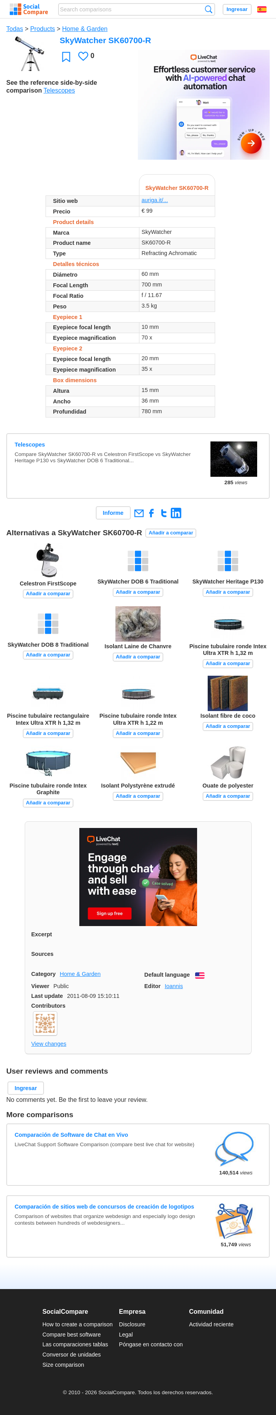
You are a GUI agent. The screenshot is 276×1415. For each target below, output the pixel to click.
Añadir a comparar (171, 533)
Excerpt (41, 934)
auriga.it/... (155, 200)
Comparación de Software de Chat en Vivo (71, 1135)
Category (43, 974)
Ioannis (174, 986)
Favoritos (66, 56)
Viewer (40, 986)
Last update (47, 996)
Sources (42, 954)
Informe (113, 513)
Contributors (48, 1006)
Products (42, 29)
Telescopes (59, 90)
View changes (48, 1044)
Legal (126, 1334)
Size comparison (63, 1365)
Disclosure (132, 1324)
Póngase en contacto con (151, 1344)
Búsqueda (208, 9)
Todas (14, 29)
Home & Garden (85, 29)
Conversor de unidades (71, 1354)
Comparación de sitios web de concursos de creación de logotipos (104, 1206)
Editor (152, 986)
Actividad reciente (211, 1324)
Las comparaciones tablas (75, 1344)
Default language (167, 975)
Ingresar (237, 9)
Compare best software (71, 1334)
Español (262, 9)
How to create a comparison (77, 1324)
